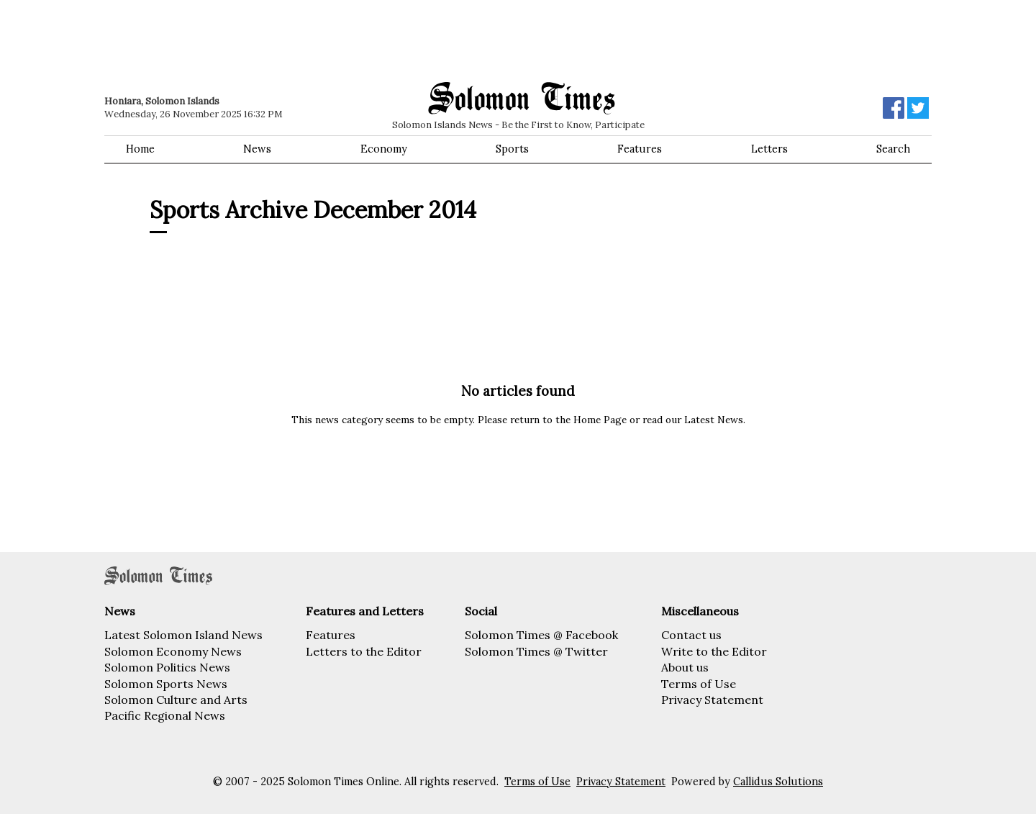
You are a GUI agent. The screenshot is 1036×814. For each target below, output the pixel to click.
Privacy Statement (712, 699)
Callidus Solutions (778, 781)
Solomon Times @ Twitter (536, 651)
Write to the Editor (714, 651)
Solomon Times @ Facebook (541, 635)
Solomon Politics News (167, 667)
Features (639, 149)
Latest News (713, 419)
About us (685, 667)
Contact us (691, 635)
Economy (383, 149)
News (257, 149)
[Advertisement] (309, 39)
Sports (512, 149)
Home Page (600, 419)
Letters (769, 149)
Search (893, 149)
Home (140, 149)
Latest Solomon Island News (183, 635)
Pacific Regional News (164, 715)
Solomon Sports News (165, 684)
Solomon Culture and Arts (175, 699)
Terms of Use (698, 684)
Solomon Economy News (173, 651)
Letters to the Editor (364, 651)
